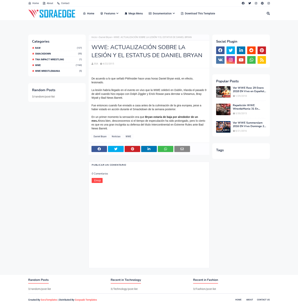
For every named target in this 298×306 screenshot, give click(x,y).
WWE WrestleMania (58, 70)
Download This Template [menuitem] (198, 13)
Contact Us (263, 300)
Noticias (116, 136)
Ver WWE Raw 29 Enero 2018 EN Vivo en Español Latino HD (248, 89)
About (48, 3)
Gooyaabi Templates (86, 299)
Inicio (94, 37)
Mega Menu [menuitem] (133, 13)
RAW (58, 47)
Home (33, 3)
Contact (63, 3)
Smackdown (58, 53)
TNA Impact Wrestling (58, 59)
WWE (58, 65)
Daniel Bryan (105, 37)
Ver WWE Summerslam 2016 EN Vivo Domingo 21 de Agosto (249, 124)
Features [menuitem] (107, 13)
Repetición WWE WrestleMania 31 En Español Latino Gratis (246, 107)
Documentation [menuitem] (160, 13)
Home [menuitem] (88, 13)
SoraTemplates (49, 299)
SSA (96, 63)
